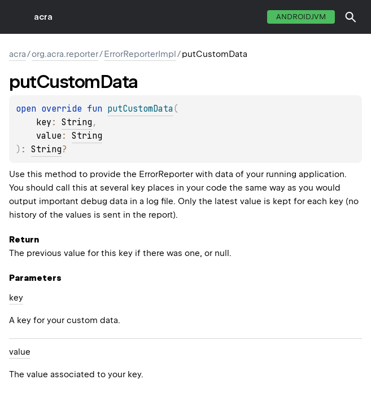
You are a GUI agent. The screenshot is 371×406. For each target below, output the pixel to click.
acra (43, 17)
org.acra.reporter (65, 54)
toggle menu (17, 17)
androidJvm (301, 16)
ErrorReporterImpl (140, 54)
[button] (350, 17)
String (77, 122)
